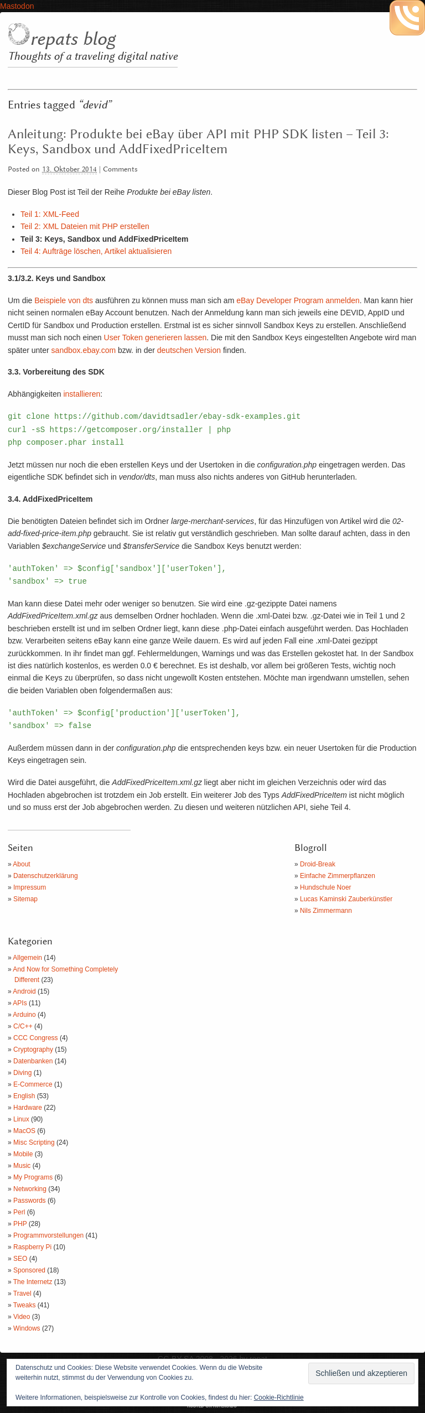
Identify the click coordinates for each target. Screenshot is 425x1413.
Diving (22, 1073)
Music (21, 1166)
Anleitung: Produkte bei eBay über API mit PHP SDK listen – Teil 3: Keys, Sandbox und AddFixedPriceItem (198, 142)
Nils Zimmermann (326, 911)
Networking (29, 1189)
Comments (120, 169)
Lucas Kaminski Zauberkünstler (346, 899)
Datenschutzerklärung (45, 876)
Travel (22, 1293)
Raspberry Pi (32, 1247)
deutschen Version (189, 350)
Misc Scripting (34, 1142)
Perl (19, 1212)
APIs (20, 1003)
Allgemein (27, 958)
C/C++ (23, 1026)
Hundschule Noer (325, 887)
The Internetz (33, 1282)
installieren (81, 393)
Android (24, 991)
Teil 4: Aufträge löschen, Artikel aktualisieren (96, 251)
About (21, 864)
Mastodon (17, 6)
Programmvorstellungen (48, 1235)
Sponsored (29, 1270)
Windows (26, 1328)
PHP (20, 1224)
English (24, 1096)
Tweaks (24, 1305)
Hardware (27, 1107)
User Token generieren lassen (155, 337)
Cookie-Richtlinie (279, 1397)
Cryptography (33, 1049)
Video (21, 1317)
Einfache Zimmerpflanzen (337, 876)
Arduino (24, 1015)
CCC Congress (35, 1038)
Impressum (29, 887)
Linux (21, 1119)
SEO (20, 1259)
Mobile (23, 1154)
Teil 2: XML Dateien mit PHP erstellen (84, 226)
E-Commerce (33, 1084)
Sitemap (25, 899)
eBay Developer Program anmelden (298, 300)
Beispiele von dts (63, 300)
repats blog (72, 39)
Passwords (29, 1200)
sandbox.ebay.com (83, 350)
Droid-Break (317, 864)
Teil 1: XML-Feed (49, 214)
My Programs (33, 1177)
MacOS (24, 1131)
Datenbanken (33, 1061)
